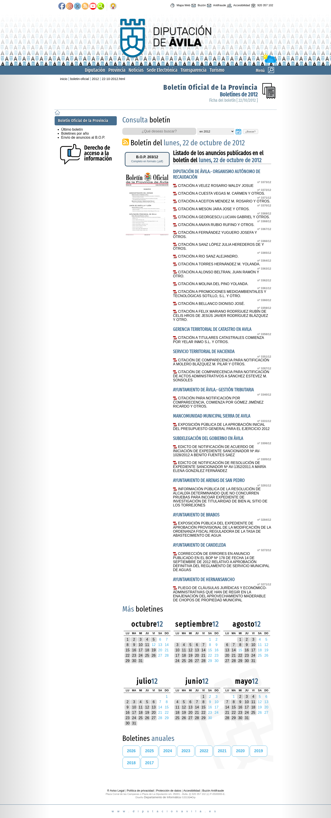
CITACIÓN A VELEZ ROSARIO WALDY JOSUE (216, 186)
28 (204, 661)
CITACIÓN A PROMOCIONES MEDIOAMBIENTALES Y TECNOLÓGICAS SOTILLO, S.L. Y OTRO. (219, 294)
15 (128, 650)
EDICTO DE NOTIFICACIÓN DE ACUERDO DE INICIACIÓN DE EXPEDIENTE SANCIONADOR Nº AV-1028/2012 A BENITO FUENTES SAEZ (216, 451)
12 (190, 650)
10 (141, 645)
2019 (258, 751)
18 (147, 650)
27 (197, 661)
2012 (95, 79)
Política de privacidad (140, 790)
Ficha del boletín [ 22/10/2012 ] (233, 100)
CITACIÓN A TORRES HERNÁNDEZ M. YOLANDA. (219, 264)
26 (154, 655)
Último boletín (72, 129)
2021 (222, 751)
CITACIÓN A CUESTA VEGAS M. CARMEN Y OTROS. (221, 193)
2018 (131, 763)
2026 (131, 751)
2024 (167, 751)
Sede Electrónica (162, 70)
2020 (240, 751)
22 (128, 655)
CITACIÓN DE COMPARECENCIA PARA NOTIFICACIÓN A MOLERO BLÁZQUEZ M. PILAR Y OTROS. (221, 362)
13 (197, 650)
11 (147, 645)
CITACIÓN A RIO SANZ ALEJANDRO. (208, 256)
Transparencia (193, 70)
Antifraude (216, 5)
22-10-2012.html (113, 79)
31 (141, 661)
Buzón (198, 5)
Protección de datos (168, 790)
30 (134, 661)
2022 (204, 751)
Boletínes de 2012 (239, 94)
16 (134, 650)
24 (141, 655)
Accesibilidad (238, 5)
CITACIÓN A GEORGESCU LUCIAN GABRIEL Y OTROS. (224, 217)
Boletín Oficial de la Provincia (210, 87)
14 (204, 650)
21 (204, 655)
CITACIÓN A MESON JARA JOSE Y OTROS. (214, 209)
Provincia (116, 70)
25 (147, 655)
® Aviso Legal (116, 790)
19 (154, 650)
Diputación (95, 70)
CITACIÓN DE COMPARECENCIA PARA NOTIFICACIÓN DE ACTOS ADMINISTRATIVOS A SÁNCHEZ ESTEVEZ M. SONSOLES (221, 376)
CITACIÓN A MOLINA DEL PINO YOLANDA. (213, 284)
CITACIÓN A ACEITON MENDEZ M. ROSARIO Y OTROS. (224, 201)
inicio (63, 79)
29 (128, 661)
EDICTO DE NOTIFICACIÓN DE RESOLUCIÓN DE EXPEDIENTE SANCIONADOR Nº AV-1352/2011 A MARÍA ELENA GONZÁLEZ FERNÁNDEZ (219, 467)
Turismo (217, 70)
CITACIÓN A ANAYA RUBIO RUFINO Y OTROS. (216, 225)
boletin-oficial (79, 79)
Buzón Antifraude (213, 790)
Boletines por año (75, 133)
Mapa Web (179, 5)
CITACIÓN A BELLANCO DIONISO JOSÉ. (211, 304)
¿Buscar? (250, 131)
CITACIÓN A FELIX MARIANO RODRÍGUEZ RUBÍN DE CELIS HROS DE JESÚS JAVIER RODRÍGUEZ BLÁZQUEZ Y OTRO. (220, 316)
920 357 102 (261, 5)
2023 (186, 751)
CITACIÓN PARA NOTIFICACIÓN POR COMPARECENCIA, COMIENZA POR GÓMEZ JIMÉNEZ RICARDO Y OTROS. (218, 402)
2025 (149, 751)
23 (134, 655)
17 (141, 650)
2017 (149, 763)
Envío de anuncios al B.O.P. (83, 137)
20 (197, 655)
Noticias (136, 70)
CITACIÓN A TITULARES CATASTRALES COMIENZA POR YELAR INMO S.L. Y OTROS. (218, 340)
